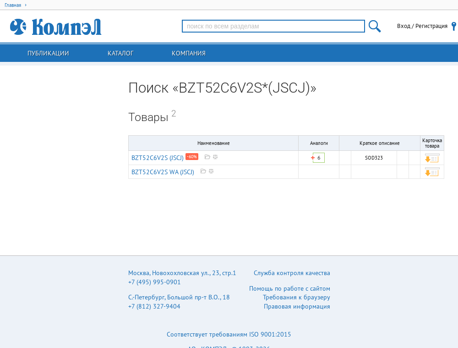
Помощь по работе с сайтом (289, 288)
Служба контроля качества (292, 273)
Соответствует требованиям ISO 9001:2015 (229, 334)
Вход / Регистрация (422, 26)
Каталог (120, 53)
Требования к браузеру (296, 297)
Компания (189, 53)
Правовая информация (297, 306)
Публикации (48, 53)
